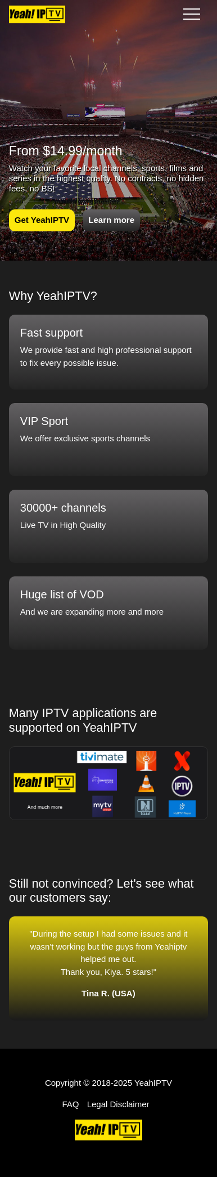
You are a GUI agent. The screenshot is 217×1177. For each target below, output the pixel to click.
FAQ (70, 1104)
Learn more (111, 220)
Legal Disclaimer (118, 1104)
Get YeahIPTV (42, 220)
